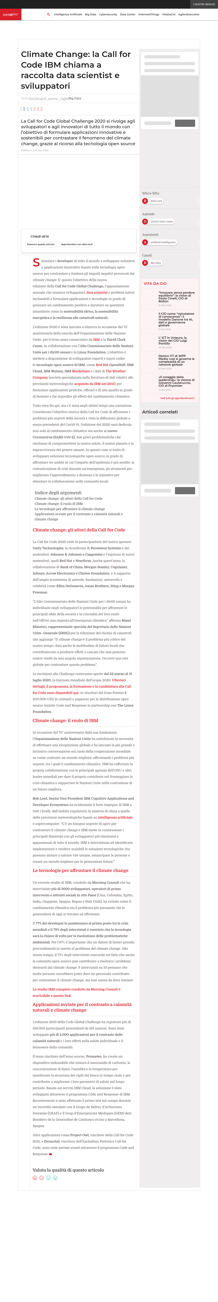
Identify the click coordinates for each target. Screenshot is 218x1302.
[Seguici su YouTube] (95, 1228)
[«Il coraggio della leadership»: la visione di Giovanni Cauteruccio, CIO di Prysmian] (169, 383)
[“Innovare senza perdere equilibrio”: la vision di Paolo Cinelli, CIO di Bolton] (169, 298)
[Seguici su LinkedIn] (72, 1228)
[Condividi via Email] (55, 109)
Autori (40, 1236)
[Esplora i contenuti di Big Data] (153, 261)
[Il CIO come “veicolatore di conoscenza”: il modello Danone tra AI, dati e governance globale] (169, 321)
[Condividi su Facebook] (42, 109)
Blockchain (106, 371)
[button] (11, 14)
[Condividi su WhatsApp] (22, 109)
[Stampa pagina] (62, 109)
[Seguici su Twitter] (80, 1228)
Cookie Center (172, 1236)
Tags (50, 1236)
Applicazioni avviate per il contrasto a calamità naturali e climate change (81, 529)
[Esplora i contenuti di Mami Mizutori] (183, 199)
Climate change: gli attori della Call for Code (70, 511)
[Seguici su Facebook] (88, 1228)
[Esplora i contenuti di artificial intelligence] (161, 241)
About (28, 1236)
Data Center (127, 14)
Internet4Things (148, 14)
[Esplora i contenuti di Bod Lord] (154, 199)
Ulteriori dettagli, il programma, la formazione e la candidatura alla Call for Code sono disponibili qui (83, 699)
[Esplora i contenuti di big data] (193, 241)
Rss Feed (63, 1236)
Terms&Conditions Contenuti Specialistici (132, 1236)
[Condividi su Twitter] (29, 109)
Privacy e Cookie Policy (87, 1236)
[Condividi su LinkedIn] (35, 109)
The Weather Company (51, 378)
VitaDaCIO (169, 14)
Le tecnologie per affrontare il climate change (71, 522)
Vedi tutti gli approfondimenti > (177, 398)
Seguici (56, 1228)
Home (25, 98)
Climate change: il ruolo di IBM (59, 516)
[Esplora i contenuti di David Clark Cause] (159, 220)
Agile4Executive (188, 14)
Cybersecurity (108, 14)
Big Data (90, 14)
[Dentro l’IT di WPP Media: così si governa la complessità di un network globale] (169, 362)
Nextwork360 (33, 1252)
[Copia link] (48, 109)
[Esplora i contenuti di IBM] (188, 220)
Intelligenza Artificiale (68, 14)
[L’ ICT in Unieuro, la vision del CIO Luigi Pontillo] (169, 342)
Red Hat (124, 365)
